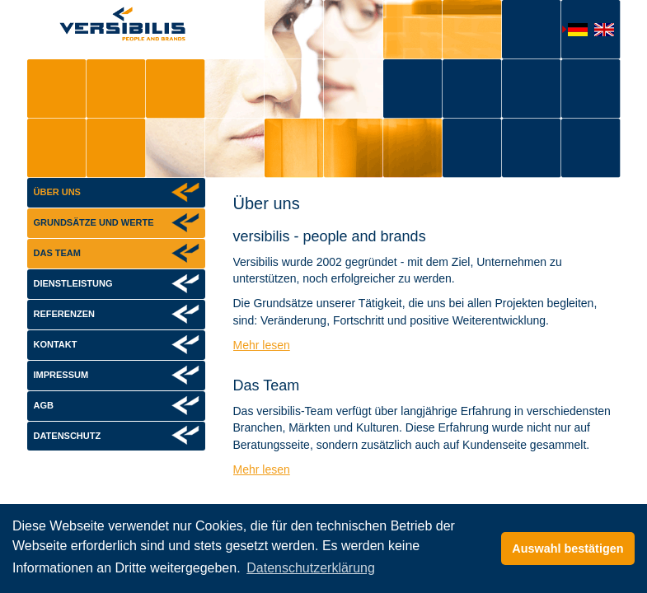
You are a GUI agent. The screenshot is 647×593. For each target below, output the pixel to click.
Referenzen (65, 314)
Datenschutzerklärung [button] (310, 568)
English (601, 31)
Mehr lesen (261, 345)
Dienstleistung (73, 283)
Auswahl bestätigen (567, 548)
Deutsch (574, 30)
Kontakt (55, 344)
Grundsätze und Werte (94, 222)
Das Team (57, 253)
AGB (44, 405)
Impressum (61, 375)
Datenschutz (67, 436)
